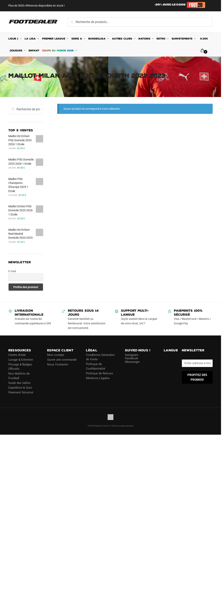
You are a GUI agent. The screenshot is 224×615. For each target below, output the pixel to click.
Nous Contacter (57, 364)
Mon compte (55, 355)
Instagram (131, 355)
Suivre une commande (62, 359)
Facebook (131, 358)
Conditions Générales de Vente (100, 357)
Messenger (132, 362)
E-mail (12, 271)
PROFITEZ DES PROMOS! (197, 377)
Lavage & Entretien (20, 359)
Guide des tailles (19, 383)
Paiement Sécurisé (20, 392)
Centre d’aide (17, 355)
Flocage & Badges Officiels (20, 367)
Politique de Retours (99, 373)
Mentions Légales (98, 378)
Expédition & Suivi (20, 387)
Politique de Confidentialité (95, 366)
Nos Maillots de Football (19, 376)
